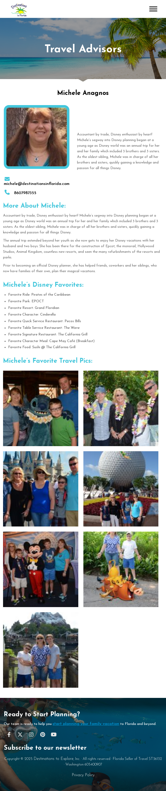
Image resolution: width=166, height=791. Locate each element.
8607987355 (20, 193)
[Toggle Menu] (153, 8)
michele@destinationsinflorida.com (36, 182)
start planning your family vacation (86, 724)
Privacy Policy (83, 775)
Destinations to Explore (53, 759)
